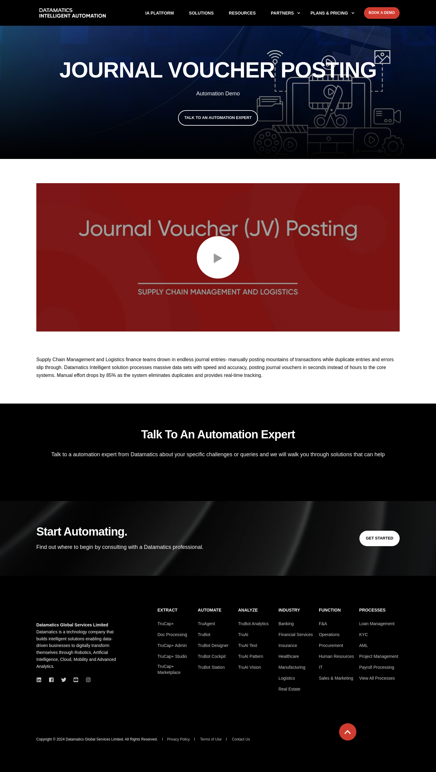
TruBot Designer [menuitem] (213, 645)
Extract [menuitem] (167, 610)
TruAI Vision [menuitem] (249, 667)
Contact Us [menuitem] (241, 739)
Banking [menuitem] (286, 623)
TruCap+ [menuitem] (165, 623)
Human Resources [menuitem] (336, 656)
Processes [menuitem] (372, 610)
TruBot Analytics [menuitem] (253, 623)
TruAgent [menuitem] (206, 623)
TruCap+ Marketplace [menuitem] (168, 669)
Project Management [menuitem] (378, 656)
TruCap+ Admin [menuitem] (172, 645)
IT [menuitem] (320, 667)
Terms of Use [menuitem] (211, 739)
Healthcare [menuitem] (289, 656)
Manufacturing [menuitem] (292, 667)
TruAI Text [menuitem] (247, 645)
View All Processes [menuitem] (377, 678)
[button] (218, 257)
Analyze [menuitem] (248, 610)
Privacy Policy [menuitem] (178, 739)
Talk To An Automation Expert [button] (218, 117)
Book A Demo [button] (382, 13)
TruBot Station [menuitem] (211, 667)
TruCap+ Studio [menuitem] (172, 656)
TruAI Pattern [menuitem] (250, 656)
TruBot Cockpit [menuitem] (212, 656)
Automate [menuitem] (209, 610)
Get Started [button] (379, 538)
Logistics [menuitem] (287, 678)
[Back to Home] (72, 13)
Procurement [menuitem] (331, 645)
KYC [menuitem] (363, 634)
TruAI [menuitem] (243, 634)
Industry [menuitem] (289, 610)
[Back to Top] (347, 732)
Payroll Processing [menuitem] (376, 667)
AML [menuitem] (363, 645)
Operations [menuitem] (329, 634)
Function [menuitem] (330, 610)
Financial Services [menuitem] (296, 634)
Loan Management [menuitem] (377, 623)
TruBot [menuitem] (204, 634)
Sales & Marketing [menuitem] (336, 678)
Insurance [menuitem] (288, 645)
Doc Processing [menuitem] (172, 634)
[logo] (74, 611)
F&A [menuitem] (323, 623)
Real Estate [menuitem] (289, 689)
